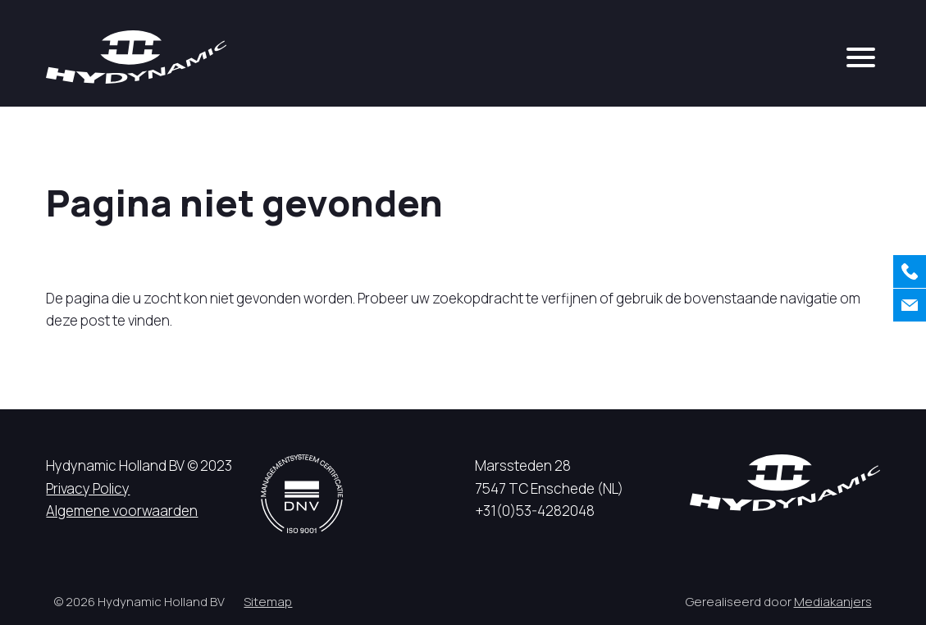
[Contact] (909, 305)
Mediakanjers (833, 601)
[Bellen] (909, 271)
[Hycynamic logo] (136, 57)
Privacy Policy (88, 488)
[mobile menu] (861, 57)
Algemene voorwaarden (122, 510)
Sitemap (268, 601)
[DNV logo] (302, 493)
